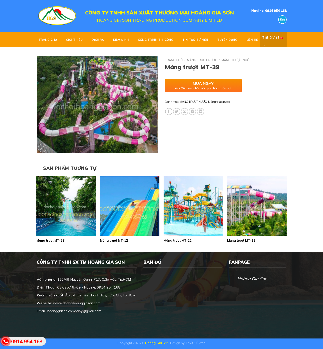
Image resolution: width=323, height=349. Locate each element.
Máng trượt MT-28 (50, 241)
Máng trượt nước (236, 60)
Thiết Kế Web (195, 343)
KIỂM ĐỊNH (121, 39)
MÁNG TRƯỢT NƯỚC (202, 60)
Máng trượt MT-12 (114, 241)
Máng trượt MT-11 (241, 241)
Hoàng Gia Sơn (252, 278)
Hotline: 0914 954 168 (269, 11)
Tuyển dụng (227, 39)
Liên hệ (252, 39)
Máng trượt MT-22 (178, 241)
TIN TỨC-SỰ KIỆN (195, 39)
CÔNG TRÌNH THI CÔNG (155, 39)
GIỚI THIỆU (74, 39)
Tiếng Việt (272, 39)
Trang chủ (48, 39)
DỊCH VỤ (98, 39)
